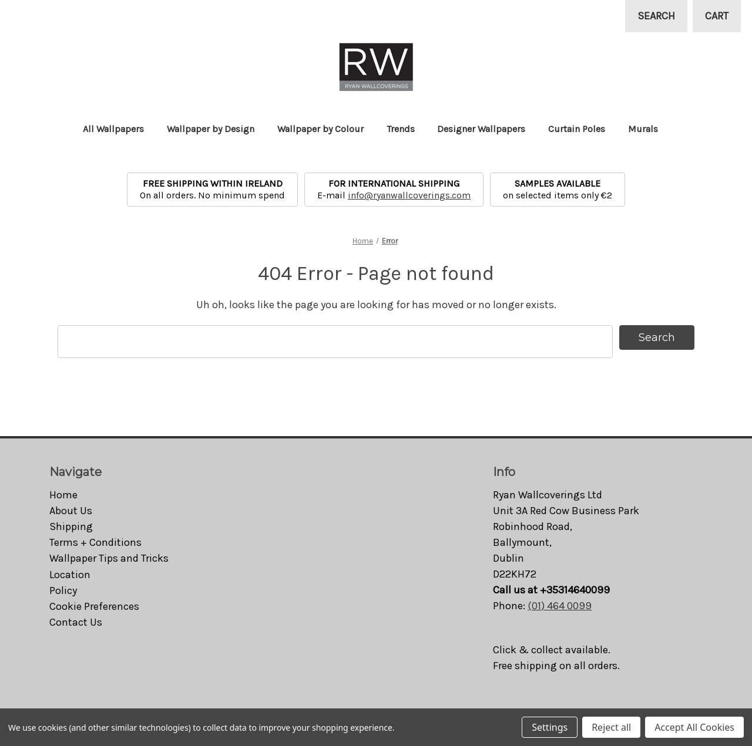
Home (63, 494)
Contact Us (75, 622)
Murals (648, 128)
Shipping (71, 526)
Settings (550, 727)
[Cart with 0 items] (717, 16)
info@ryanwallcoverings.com (409, 195)
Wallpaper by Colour (326, 128)
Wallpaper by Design (216, 128)
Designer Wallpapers (486, 128)
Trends (406, 128)
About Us (70, 510)
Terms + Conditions (95, 542)
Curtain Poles (582, 128)
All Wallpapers (119, 128)
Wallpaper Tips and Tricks (109, 558)
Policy (63, 590)
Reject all (611, 727)
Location (69, 574)
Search (656, 15)
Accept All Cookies (694, 727)
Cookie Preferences (94, 606)
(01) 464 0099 (560, 605)
